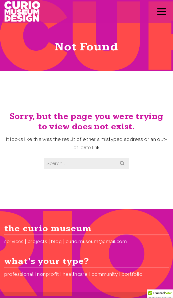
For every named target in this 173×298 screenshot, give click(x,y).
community (105, 274)
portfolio (132, 274)
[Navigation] (161, 11)
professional (18, 274)
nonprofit (48, 274)
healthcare (75, 274)
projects (37, 241)
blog (56, 241)
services (14, 241)
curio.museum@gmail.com (96, 241)
